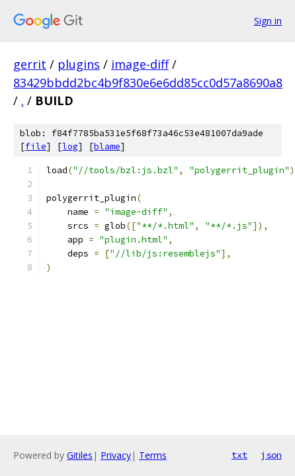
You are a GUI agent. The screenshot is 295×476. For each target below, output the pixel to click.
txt (239, 455)
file (35, 146)
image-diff (140, 64)
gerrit (29, 64)
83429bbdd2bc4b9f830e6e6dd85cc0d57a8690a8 (147, 83)
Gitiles (80, 455)
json (271, 455)
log (70, 146)
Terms (153, 455)
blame (107, 146)
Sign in (268, 21)
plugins (79, 64)
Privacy (116, 455)
